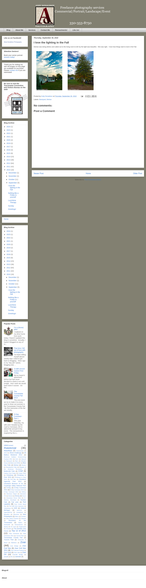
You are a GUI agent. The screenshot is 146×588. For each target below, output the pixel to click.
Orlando (23, 518)
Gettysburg (7, 508)
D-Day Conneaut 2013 (17, 490)
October (12, 179)
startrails (18, 556)
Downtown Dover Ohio (13, 498)
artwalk (6, 556)
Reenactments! (61, 30)
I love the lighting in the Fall (14, 188)
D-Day (8, 488)
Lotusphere (19, 512)
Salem (20, 522)
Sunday (11, 206)
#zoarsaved (19, 450)
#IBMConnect (8, 445)
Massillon (7, 514)
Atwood (23, 459)
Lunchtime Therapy (12, 201)
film (12, 556)
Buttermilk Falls (9, 471)
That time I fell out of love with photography (19, 350)
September (13, 183)
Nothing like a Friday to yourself (13, 195)
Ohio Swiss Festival (12, 518)
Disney (17, 496)
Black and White (15, 463)
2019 (9, 143)
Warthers (14, 542)
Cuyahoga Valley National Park (15, 486)
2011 (9, 167)
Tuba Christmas (14, 533)
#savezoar (10, 447)
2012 (9, 163)
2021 (9, 137)
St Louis (13, 526)
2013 (9, 160)
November (13, 176)
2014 (9, 157)
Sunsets (8, 528)
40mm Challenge (15, 453)
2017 (9, 147)
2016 (9, 150)
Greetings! (12, 209)
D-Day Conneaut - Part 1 (18, 416)
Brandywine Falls (11, 467)
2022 (9, 133)
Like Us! (76, 30)
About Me (19, 30)
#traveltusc (8, 451)
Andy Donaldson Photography (13, 42)
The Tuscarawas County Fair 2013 (18, 395)
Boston (24, 465)
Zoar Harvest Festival (17, 550)
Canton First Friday (10, 473)
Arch (16, 459)
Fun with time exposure (16, 506)
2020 (9, 140)
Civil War (13, 479)
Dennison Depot (11, 494)
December (13, 173)
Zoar (23, 542)
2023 (9, 130)
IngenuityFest (8, 512)
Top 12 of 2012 (19, 531)
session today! (9, 57)
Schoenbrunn (19, 524)
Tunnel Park (20, 535)
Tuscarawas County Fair (13, 537)
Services (32, 30)
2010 (9, 170)
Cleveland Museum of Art (13, 483)
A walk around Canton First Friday (19, 371)
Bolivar (49, 99)
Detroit (10, 496)
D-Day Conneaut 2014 (11, 492)
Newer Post (39, 173)
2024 (9, 127)
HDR (15, 508)
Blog (8, 30)
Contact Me (45, 30)
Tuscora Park (9, 540)
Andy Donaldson (47, 96)
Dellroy (24, 492)
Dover (24, 496)
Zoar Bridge (14, 546)
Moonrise (16, 514)
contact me (14, 70)
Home (88, 173)
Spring (6, 526)
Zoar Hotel (7, 552)
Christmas (9, 475)
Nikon (17, 516)
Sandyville (7, 524)
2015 (9, 153)
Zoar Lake (17, 552)
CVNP (20, 471)
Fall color (14, 502)
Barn (16, 461)
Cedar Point (22, 473)
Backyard (42, 99)
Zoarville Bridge (17, 554)
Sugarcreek (22, 526)
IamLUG (19, 510)
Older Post (137, 173)
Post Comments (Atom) (93, 180)
